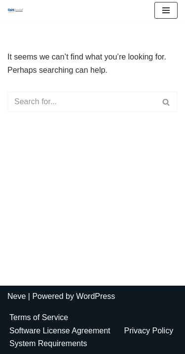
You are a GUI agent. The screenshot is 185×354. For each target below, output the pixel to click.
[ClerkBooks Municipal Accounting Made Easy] (17, 10)
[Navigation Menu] (166, 10)
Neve (16, 296)
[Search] (81, 101)
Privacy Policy (149, 330)
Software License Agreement (60, 330)
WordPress (95, 296)
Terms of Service (38, 317)
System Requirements (48, 343)
